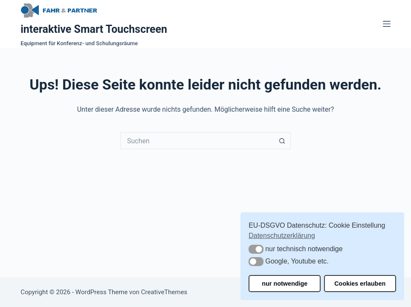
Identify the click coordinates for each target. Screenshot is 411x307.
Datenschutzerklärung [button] (282, 235)
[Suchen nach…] (197, 140)
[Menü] (387, 24)
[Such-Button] (282, 140)
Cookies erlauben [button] (359, 283)
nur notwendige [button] (284, 283)
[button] (256, 249)
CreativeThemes (164, 292)
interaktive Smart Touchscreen (93, 29)
